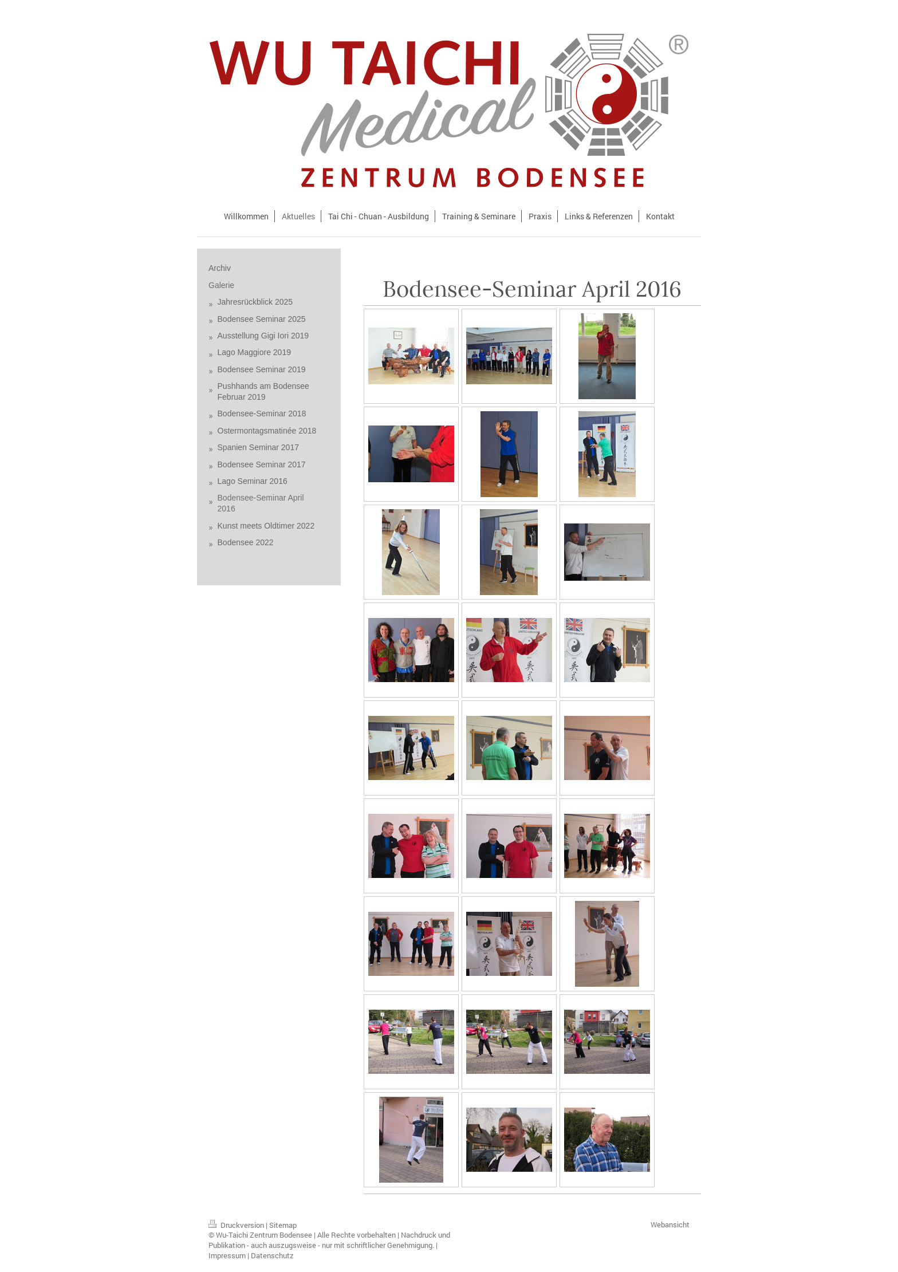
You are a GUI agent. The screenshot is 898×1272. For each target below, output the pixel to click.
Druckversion (237, 1225)
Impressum (227, 1255)
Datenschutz (272, 1255)
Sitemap (283, 1225)
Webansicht (670, 1224)
